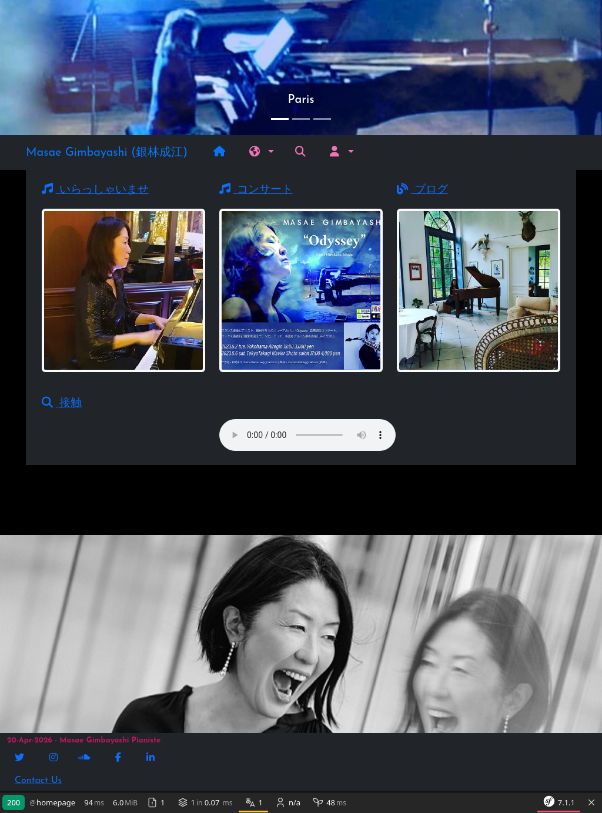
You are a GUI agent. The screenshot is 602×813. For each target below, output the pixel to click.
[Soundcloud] (85, 758)
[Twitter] (20, 758)
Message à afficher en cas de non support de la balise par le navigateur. (307, 435)
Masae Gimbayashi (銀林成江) (107, 153)
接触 (62, 403)
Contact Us (38, 780)
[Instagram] (55, 758)
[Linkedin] (152, 758)
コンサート (256, 190)
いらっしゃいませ (95, 190)
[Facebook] (119, 758)
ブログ (422, 190)
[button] (262, 152)
